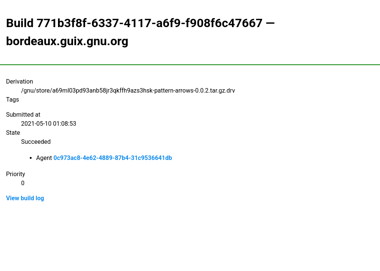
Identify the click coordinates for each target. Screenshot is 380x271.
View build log (25, 198)
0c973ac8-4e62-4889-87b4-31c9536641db (112, 157)
